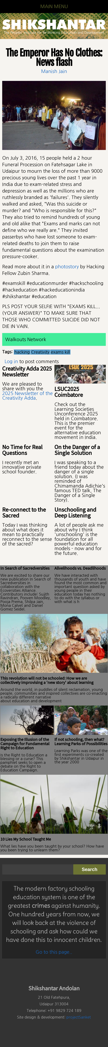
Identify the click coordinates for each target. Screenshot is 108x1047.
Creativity (40, 352)
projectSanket (78, 1017)
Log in (11, 361)
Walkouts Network (25, 339)
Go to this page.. (54, 952)
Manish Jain (54, 71)
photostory (67, 266)
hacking (22, 352)
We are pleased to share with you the (22, 386)
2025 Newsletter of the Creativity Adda (27, 395)
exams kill (60, 352)
